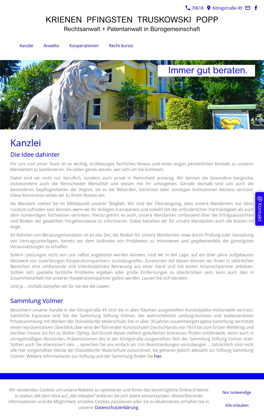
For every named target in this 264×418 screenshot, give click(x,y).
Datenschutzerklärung (116, 407)
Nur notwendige (236, 392)
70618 (194, 8)
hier (158, 356)
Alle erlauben (237, 405)
